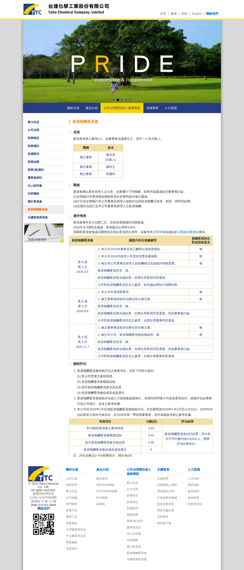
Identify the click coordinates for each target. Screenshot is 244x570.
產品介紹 (91, 108)
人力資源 (171, 108)
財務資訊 (33, 145)
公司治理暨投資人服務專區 (122, 108)
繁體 (174, 13)
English (197, 13)
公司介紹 (71, 478)
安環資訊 (71, 548)
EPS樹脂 (102, 497)
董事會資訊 (35, 177)
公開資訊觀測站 (188, 232)
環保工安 (71, 516)
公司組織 (71, 497)
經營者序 (71, 484)
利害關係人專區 (167, 484)
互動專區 (163, 516)
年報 (162, 232)
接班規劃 (193, 484)
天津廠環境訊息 (76, 529)
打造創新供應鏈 (167, 497)
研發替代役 (195, 504)
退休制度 (193, 497)
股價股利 (33, 153)
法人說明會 (35, 185)
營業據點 (71, 542)
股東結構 (33, 161)
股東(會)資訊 (36, 169)
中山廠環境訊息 (76, 535)
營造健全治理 (165, 491)
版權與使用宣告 (43, 493)
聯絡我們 (212, 13)
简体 (184, 13)
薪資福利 (193, 491)
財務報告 (33, 138)
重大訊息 (33, 122)
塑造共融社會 (165, 510)
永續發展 (152, 108)
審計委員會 (35, 201)
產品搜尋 (102, 478)
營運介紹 (71, 510)
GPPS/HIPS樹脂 (106, 491)
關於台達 (73, 108)
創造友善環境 (165, 504)
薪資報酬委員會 (38, 209)
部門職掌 (71, 504)
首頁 (163, 13)
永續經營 (163, 478)
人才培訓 (193, 478)
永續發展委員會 (38, 217)
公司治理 (33, 130)
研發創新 (71, 523)
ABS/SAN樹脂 (105, 484)
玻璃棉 (100, 504)
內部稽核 (33, 193)
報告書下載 (164, 523)
